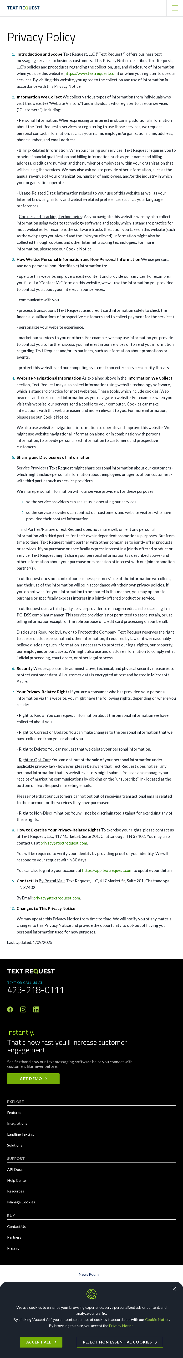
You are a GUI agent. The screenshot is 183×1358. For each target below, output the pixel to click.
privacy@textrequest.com (64, 842)
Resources (15, 1191)
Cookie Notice (157, 1319)
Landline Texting (20, 1134)
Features (14, 1112)
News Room (89, 1274)
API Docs (15, 1169)
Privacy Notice (121, 1325)
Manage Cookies (21, 1202)
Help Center (17, 1180)
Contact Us (16, 1226)
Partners (14, 1237)
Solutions (14, 1145)
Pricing (13, 1248)
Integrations (17, 1123)
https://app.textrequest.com (107, 870)
